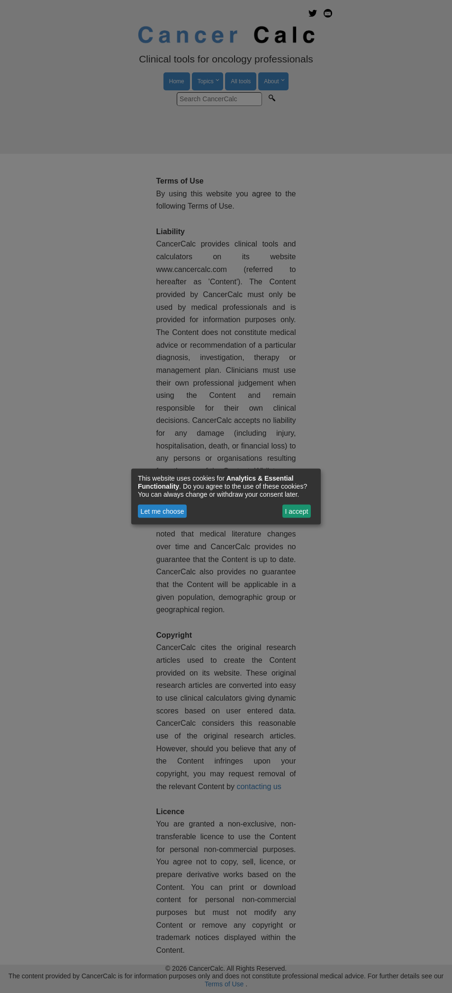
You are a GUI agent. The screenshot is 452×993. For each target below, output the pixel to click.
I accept (296, 511)
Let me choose (162, 511)
